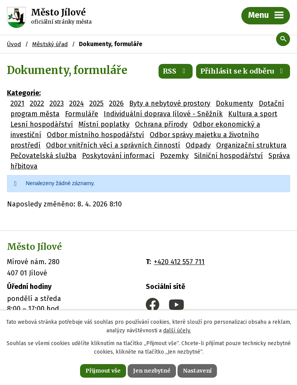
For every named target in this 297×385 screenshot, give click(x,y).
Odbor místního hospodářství (95, 135)
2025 (96, 103)
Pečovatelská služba (43, 155)
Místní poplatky (104, 124)
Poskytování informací (118, 155)
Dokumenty (234, 103)
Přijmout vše (103, 370)
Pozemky (174, 155)
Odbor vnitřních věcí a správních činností (113, 145)
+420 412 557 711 (179, 262)
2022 (37, 103)
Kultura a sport (252, 114)
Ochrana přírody (161, 124)
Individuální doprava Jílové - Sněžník (163, 114)
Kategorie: (24, 93)
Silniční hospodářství (228, 155)
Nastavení (197, 370)
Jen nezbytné (152, 370)
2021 (17, 103)
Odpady (198, 145)
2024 (76, 103)
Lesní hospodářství (41, 124)
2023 (57, 103)
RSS (176, 71)
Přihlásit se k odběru (243, 71)
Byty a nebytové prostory (169, 103)
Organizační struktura (251, 145)
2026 (116, 103)
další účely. (177, 331)
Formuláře (81, 114)
